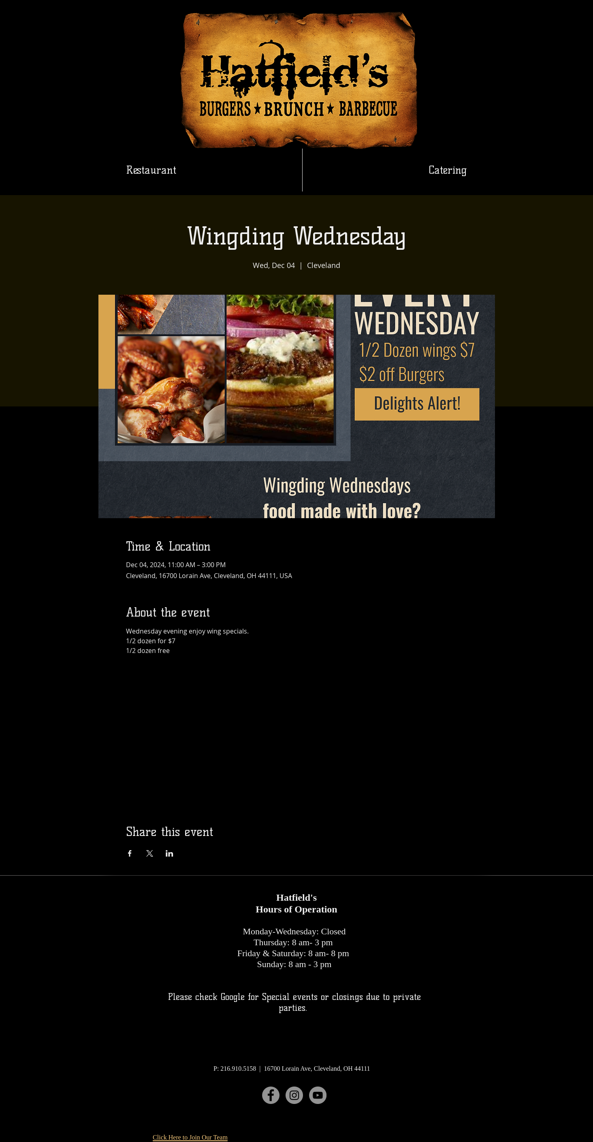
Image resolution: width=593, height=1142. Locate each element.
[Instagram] (294, 1095)
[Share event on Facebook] (130, 853)
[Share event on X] (150, 853)
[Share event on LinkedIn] (169, 853)
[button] (448, 170)
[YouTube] (317, 1095)
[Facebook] (270, 1095)
